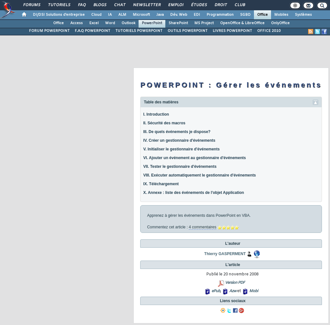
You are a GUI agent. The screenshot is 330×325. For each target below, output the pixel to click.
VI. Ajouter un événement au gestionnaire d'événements (194, 158)
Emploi (175, 5)
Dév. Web (178, 15)
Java (160, 15)
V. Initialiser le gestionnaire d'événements (181, 149)
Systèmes (303, 15)
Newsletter (146, 5)
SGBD (245, 15)
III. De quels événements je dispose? (176, 131)
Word (110, 23)
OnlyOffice (280, 23)
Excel (94, 23)
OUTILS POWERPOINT (188, 31)
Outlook (128, 23)
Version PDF (235, 282)
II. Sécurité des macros (164, 123)
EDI (197, 15)
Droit (220, 5)
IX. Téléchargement (161, 184)
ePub (215, 291)
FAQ (81, 5)
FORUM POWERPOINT (49, 31)
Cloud (96, 15)
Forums (31, 5)
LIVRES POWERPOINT (232, 31)
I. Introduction (156, 114)
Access (76, 23)
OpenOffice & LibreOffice (242, 23)
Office (262, 15)
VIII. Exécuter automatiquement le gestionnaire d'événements (199, 175)
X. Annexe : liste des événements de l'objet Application (193, 192)
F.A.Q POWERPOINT (92, 31)
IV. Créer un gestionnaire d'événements (179, 140)
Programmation (220, 15)
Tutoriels (59, 5)
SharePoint (178, 23)
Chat (119, 5)
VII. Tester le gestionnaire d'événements (179, 166)
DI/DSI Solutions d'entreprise (59, 15)
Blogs (99, 5)
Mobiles (281, 15)
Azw (232, 291)
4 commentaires (202, 227)
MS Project (204, 23)
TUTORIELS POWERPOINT (138, 31)
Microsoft (141, 15)
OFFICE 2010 (269, 31)
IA (110, 15)
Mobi (253, 291)
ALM (122, 15)
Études (198, 5)
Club (239, 5)
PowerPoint (152, 23)
